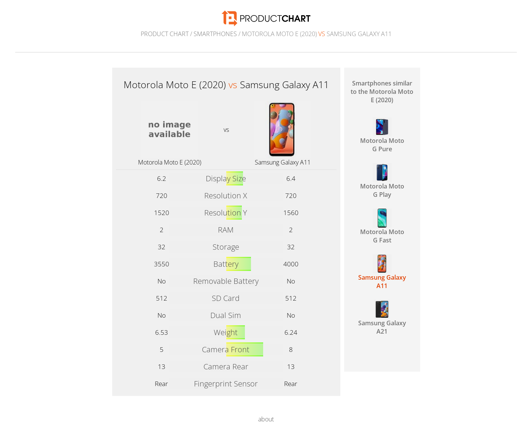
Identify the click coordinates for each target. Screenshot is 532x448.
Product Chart (165, 34)
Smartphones (215, 34)
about (266, 419)
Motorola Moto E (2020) (169, 162)
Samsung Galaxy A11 (283, 162)
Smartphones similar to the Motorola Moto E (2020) (382, 91)
